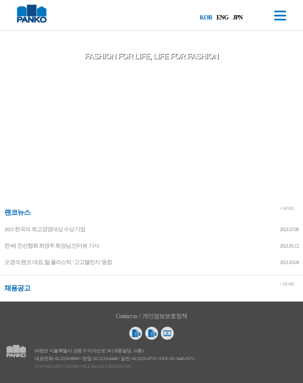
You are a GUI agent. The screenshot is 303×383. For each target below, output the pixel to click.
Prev (6, 115)
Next (297, 115)
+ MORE (286, 208)
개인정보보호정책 (164, 316)
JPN (237, 17)
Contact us (126, 316)
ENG (222, 17)
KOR (206, 17)
